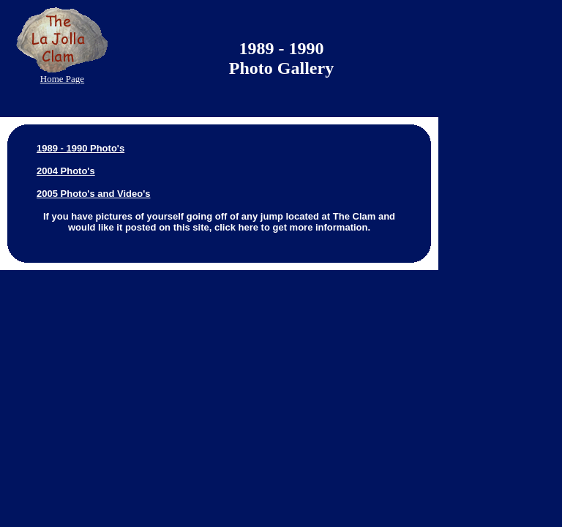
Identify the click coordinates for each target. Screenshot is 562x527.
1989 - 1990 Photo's (80, 148)
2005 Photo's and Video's (94, 193)
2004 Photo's (66, 170)
